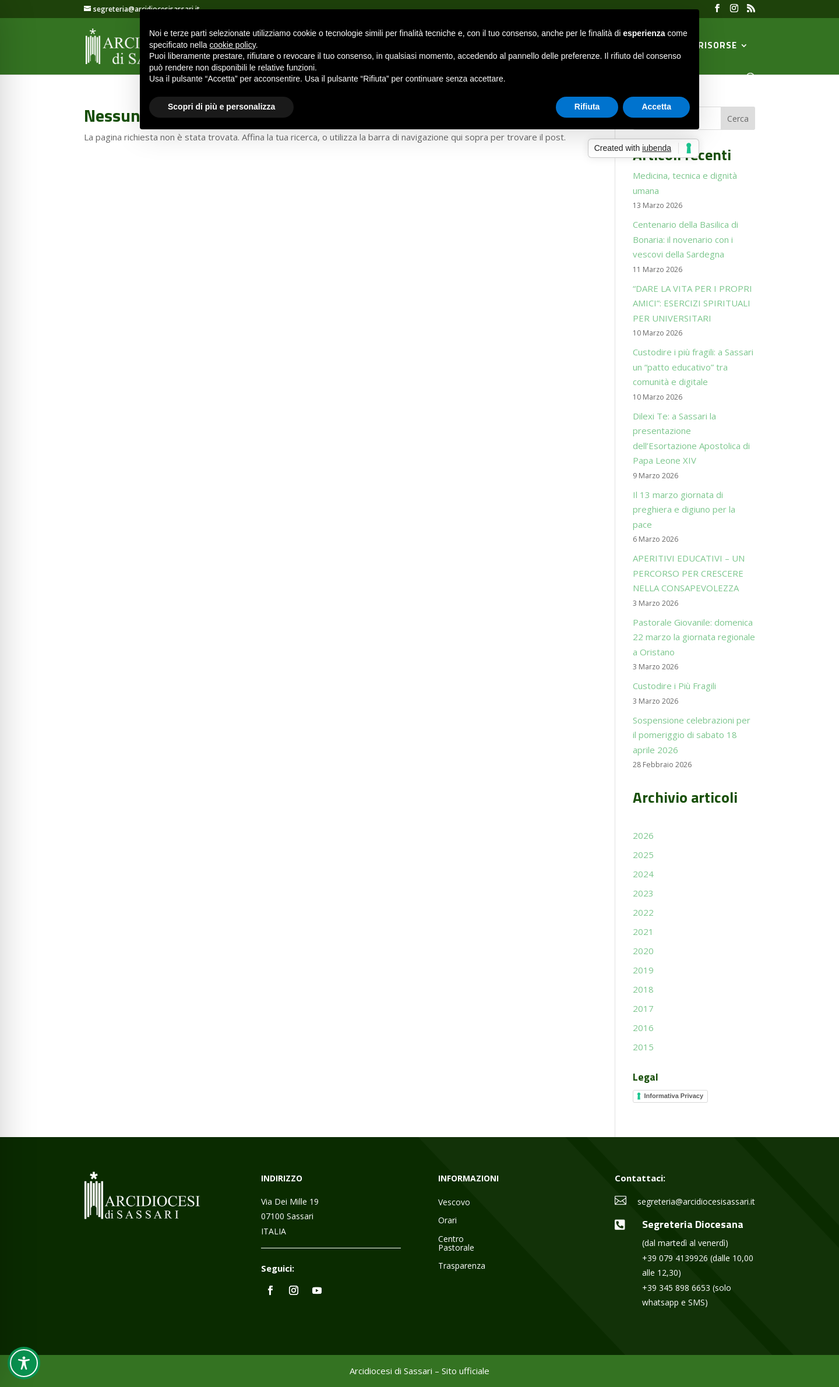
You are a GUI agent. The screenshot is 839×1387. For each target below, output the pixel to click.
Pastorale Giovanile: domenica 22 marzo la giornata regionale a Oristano (694, 637)
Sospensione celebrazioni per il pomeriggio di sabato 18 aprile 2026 (691, 735)
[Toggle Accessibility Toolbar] (24, 1363)
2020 (643, 951)
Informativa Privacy (674, 1095)
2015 (643, 1047)
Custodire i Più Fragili (674, 685)
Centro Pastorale (456, 1243)
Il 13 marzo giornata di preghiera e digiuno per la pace (684, 509)
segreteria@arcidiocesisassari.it (696, 1201)
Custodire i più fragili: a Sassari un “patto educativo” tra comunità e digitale (693, 366)
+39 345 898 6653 (676, 1287)
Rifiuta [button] (587, 106)
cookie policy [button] (233, 45)
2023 (643, 893)
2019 (643, 970)
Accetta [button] (656, 106)
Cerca (738, 118)
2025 (643, 854)
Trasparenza (461, 1266)
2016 (643, 1027)
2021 (643, 931)
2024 (643, 874)
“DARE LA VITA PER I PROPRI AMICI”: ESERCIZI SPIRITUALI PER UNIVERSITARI (692, 303)
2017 (643, 1008)
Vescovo (454, 1203)
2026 (643, 835)
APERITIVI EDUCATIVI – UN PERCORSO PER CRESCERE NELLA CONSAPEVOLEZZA (689, 573)
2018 (643, 989)
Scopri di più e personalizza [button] (221, 106)
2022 (643, 912)
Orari (447, 1221)
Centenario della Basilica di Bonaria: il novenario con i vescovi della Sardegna (685, 239)
